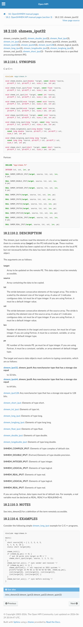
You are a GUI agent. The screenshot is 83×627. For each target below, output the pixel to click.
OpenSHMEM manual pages (23, 14)
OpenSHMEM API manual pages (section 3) (29, 17)
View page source (71, 20)
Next (74, 603)
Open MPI (43, 4)
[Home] (5, 14)
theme (31, 622)
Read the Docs (53, 622)
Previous (10, 603)
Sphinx (17, 622)
